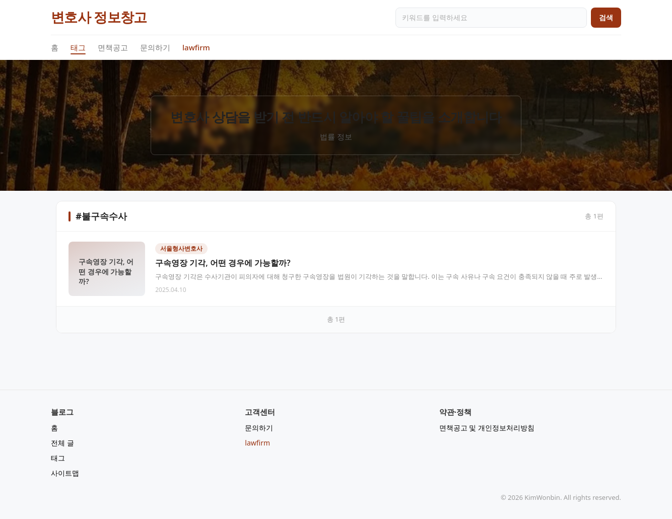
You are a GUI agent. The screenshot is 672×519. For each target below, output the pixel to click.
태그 (78, 47)
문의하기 (155, 47)
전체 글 (62, 443)
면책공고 (113, 47)
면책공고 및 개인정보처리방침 (486, 427)
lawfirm (196, 47)
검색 (606, 17)
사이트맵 (65, 473)
